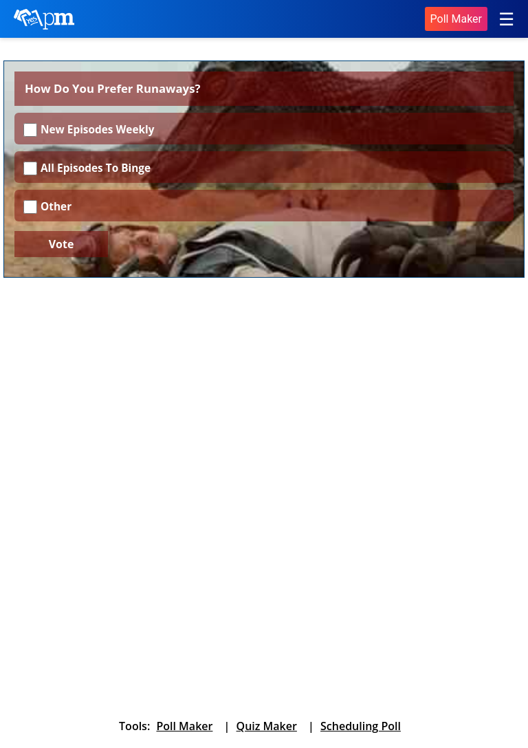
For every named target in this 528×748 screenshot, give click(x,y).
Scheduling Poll (360, 726)
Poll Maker (456, 18)
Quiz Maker (266, 726)
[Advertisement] (264, 391)
